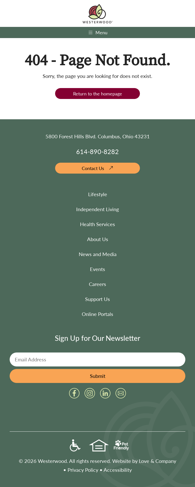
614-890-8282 (97, 151)
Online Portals (97, 313)
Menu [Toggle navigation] (97, 32)
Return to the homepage (97, 93)
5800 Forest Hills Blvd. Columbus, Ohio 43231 (97, 136)
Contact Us (93, 168)
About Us (97, 239)
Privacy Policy (83, 469)
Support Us (97, 299)
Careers (97, 284)
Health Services (97, 224)
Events (97, 269)
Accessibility (118, 469)
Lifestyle (97, 194)
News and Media (98, 254)
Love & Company (157, 460)
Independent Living (97, 209)
